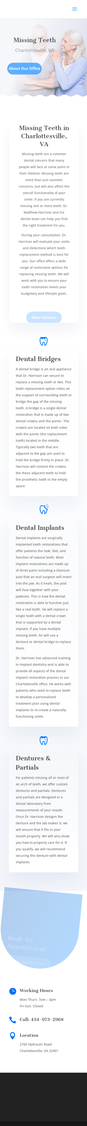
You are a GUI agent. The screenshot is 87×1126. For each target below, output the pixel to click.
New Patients (45, 319)
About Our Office (24, 70)
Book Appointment (26, 964)
